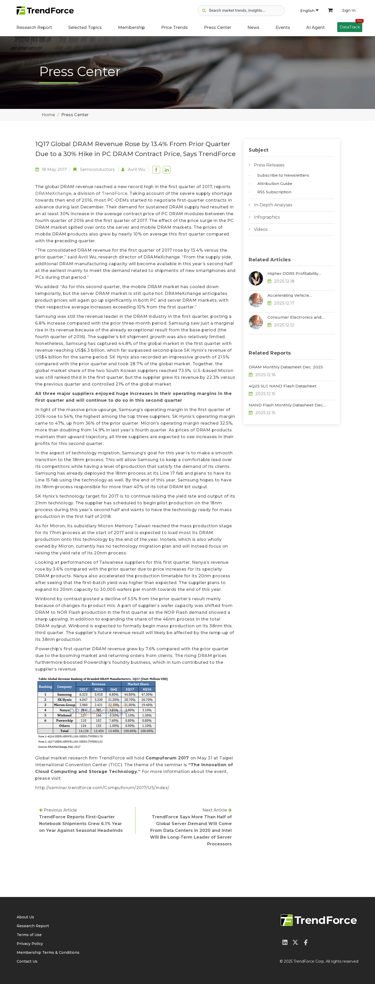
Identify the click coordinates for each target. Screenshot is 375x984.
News (253, 27)
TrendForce (114, 193)
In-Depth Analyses (273, 204)
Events (283, 27)
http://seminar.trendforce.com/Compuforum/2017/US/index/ (102, 787)
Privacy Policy (30, 943)
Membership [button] (131, 27)
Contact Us (27, 961)
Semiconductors (97, 169)
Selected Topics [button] (85, 27)
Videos (260, 229)
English (309, 10)
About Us (25, 917)
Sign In (348, 10)
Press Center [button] (217, 27)
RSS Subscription (274, 191)
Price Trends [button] (174, 27)
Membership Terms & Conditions (48, 952)
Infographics (267, 217)
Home (48, 114)
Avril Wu (136, 169)
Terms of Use (29, 934)
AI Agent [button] (315, 27)
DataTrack (351, 25)
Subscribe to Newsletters (283, 175)
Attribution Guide (274, 183)
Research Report (34, 27)
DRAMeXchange (53, 193)
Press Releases (269, 165)
